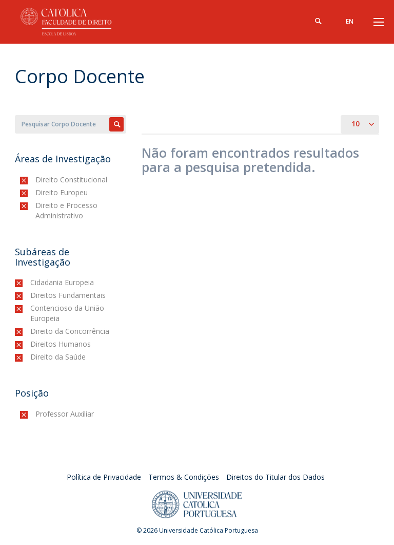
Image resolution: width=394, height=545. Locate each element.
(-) (37, 179)
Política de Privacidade (104, 477)
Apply (116, 124)
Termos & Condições (183, 477)
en (349, 21)
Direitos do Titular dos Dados (275, 477)
